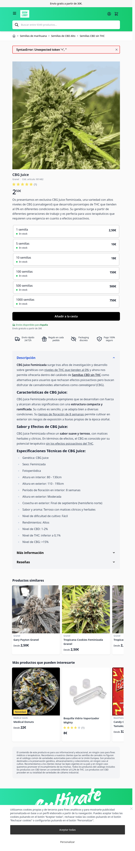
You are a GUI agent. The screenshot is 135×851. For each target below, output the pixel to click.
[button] (24, 184)
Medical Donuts (23, 722)
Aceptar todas (67, 829)
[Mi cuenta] (109, 14)
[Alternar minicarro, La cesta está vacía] (116, 14)
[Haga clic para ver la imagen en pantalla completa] (66, 115)
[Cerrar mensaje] (116, 49)
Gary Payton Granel (26, 639)
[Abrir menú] (14, 13)
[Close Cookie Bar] (131, 808)
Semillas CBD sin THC (86, 375)
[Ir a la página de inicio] (62, 14)
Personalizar (67, 842)
